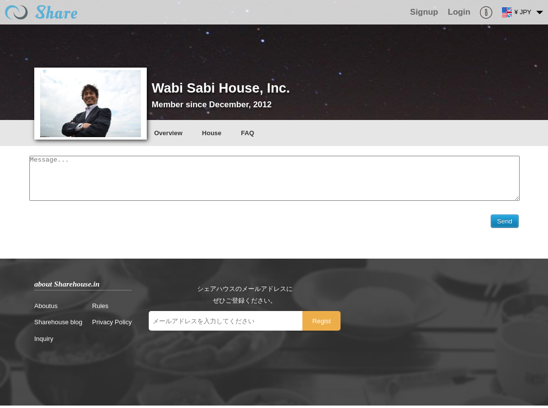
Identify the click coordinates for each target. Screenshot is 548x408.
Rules (100, 308)
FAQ (247, 133)
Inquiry (43, 341)
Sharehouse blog (58, 324)
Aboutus (46, 308)
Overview (168, 133)
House (212, 133)
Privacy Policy (112, 324)
